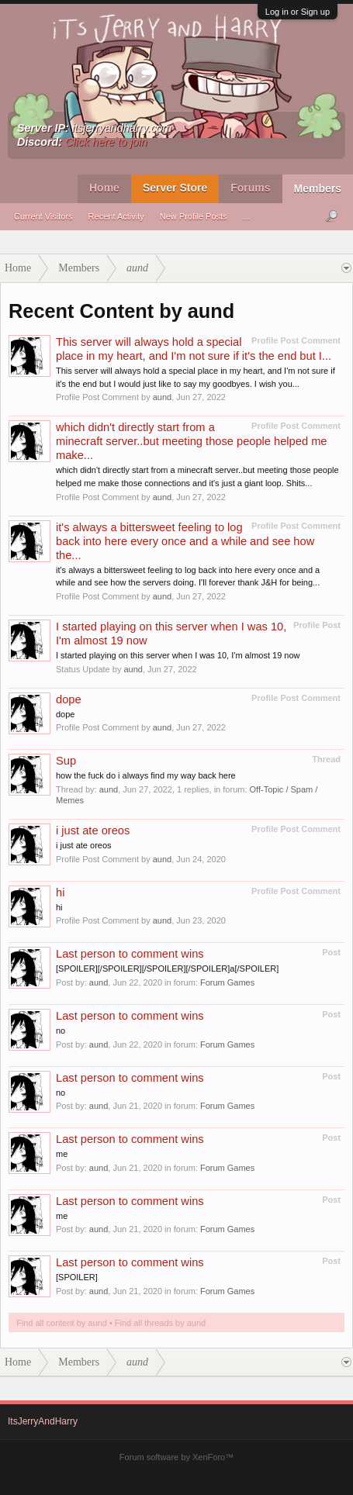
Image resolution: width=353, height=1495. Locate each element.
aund (162, 397)
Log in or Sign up (297, 11)
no (60, 1030)
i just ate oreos (93, 830)
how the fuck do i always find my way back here (146, 775)
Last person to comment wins (130, 954)
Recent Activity (116, 216)
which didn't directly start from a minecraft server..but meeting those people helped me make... (191, 441)
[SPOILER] (77, 1277)
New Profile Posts (193, 216)
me (61, 1153)
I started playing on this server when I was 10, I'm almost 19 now (178, 655)
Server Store (175, 187)
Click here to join (106, 142)
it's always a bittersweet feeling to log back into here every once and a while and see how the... (185, 541)
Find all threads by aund (160, 1323)
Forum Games (227, 982)
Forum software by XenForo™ (176, 1457)
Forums (250, 187)
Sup (66, 760)
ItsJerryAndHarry (43, 1421)
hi (60, 892)
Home (104, 187)
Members (317, 188)
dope (68, 699)
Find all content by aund (61, 1323)
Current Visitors (43, 216)
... (246, 216)
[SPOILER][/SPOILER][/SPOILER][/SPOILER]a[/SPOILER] (167, 968)
